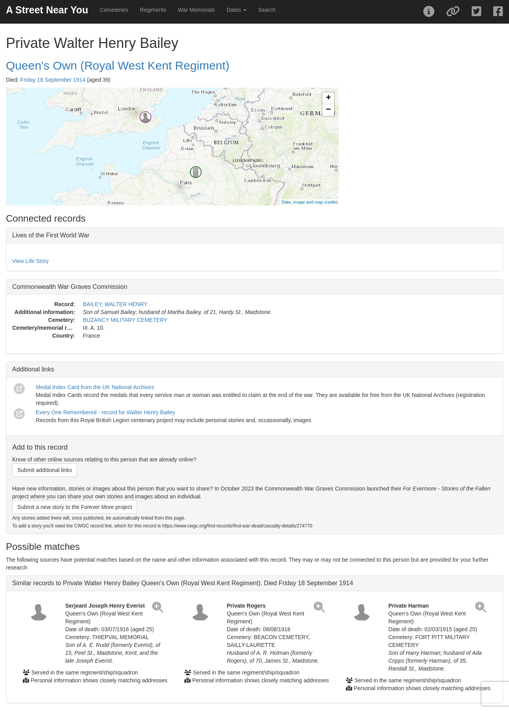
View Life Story (30, 261)
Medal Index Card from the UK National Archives (95, 387)
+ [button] (328, 98)
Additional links (33, 369)
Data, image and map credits (309, 202)
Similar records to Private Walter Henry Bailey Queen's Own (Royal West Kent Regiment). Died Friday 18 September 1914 (182, 583)
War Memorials (196, 10)
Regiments (153, 10)
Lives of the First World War (51, 235)
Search (267, 10)
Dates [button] (236, 10)
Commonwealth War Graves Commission (69, 286)
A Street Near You (47, 9)
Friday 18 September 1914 (53, 80)
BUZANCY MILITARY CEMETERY (125, 320)
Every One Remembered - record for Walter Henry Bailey (105, 412)
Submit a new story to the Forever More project (74, 507)
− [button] (328, 110)
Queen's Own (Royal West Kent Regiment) (118, 65)
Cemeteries (114, 10)
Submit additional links (44, 470)
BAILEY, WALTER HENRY (115, 304)
